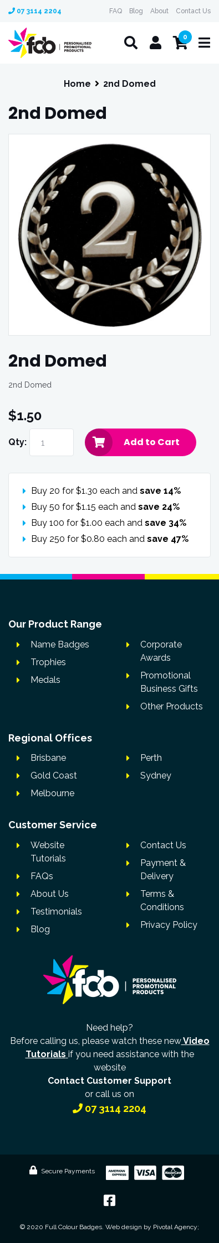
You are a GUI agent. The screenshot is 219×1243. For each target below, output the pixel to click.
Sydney (155, 775)
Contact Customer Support (109, 1080)
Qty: (17, 442)
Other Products (171, 706)
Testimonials (56, 911)
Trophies (48, 662)
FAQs (41, 876)
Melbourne (52, 793)
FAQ (115, 11)
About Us (49, 894)
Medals (45, 680)
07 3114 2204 (35, 11)
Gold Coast (53, 775)
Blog (136, 11)
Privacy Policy (168, 925)
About (159, 11)
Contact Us (193, 11)
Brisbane (48, 758)
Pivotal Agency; (176, 1227)
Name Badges (59, 644)
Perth (151, 758)
